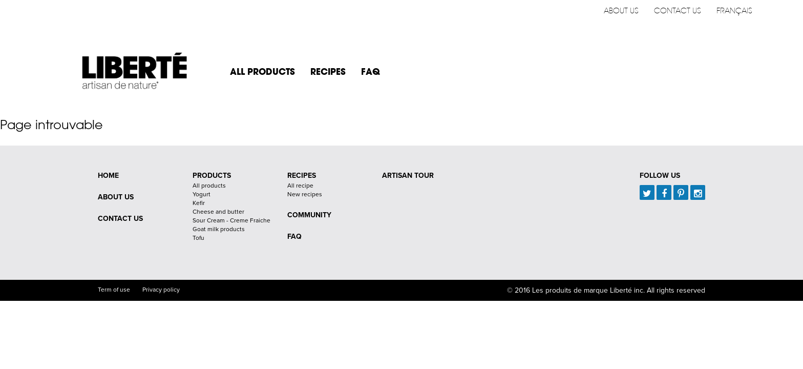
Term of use (114, 289)
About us (621, 10)
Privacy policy (161, 289)
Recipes (328, 71)
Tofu (198, 237)
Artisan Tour (408, 175)
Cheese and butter (218, 211)
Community (309, 215)
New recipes (304, 194)
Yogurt (201, 194)
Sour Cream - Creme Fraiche (231, 220)
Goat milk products (219, 229)
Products (212, 175)
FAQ (370, 71)
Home (108, 175)
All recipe (300, 185)
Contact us (677, 10)
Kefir (199, 203)
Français (734, 10)
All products (262, 71)
